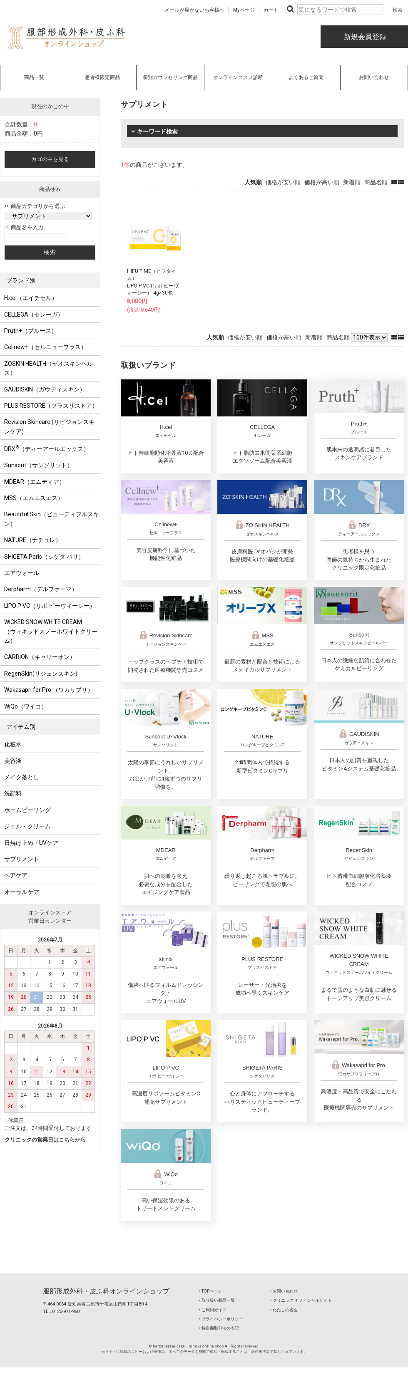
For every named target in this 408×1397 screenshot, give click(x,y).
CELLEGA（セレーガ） (33, 314)
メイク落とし (21, 777)
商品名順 (376, 182)
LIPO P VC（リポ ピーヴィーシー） (49, 605)
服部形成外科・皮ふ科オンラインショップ (106, 1291)
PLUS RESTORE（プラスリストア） (51, 405)
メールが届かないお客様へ (194, 10)
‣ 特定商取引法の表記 (219, 1328)
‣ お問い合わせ (284, 1291)
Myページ (244, 10)
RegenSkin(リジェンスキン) (40, 673)
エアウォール (21, 573)
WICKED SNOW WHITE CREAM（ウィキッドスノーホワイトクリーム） (50, 631)
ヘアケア (15, 875)
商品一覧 (34, 77)
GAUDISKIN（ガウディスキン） (44, 389)
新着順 (352, 182)
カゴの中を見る (50, 159)
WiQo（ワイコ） (25, 706)
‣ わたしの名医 (284, 1310)
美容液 (13, 761)
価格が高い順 (321, 182)
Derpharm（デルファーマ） (40, 589)
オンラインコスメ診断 (238, 77)
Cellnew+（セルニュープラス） (45, 347)
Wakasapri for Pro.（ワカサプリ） (48, 689)
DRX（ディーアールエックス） (46, 448)
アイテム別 (20, 726)
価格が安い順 (283, 182)
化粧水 (13, 744)
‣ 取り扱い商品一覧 (217, 1300)
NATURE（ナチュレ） (32, 540)
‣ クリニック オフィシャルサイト (301, 1300)
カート (271, 10)
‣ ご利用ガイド (212, 1310)
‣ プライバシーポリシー (221, 1319)
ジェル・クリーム (27, 826)
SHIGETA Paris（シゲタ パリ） (44, 556)
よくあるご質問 (306, 77)
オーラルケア (21, 892)
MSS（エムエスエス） (33, 498)
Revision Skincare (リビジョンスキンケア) (49, 426)
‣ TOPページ (210, 1291)
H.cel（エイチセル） (30, 298)
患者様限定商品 (102, 77)
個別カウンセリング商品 (170, 77)
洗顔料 (13, 793)
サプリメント (21, 859)
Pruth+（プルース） (30, 330)
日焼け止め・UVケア (31, 843)
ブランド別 (20, 280)
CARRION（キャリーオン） (39, 657)
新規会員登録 (364, 36)
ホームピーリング (27, 810)
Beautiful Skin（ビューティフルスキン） (51, 519)
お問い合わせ (374, 77)
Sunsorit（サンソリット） (38, 465)
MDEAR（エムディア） (34, 481)
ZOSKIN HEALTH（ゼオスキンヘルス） (48, 368)
